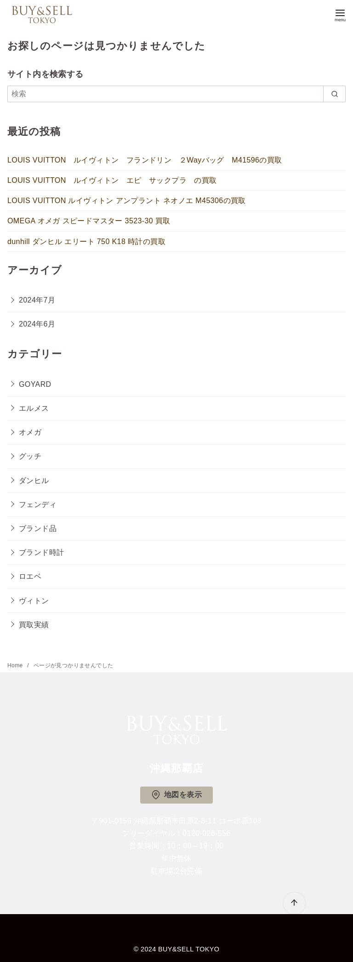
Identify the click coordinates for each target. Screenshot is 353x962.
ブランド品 (38, 528)
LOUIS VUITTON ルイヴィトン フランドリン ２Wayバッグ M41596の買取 (144, 160)
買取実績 (34, 625)
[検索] (176, 94)
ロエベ (30, 576)
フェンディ (38, 504)
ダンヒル (34, 480)
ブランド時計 (41, 552)
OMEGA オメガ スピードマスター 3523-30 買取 (89, 221)
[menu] (340, 14)
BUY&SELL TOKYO (188, 949)
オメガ (30, 432)
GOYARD (35, 384)
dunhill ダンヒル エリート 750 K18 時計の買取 (86, 241)
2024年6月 (37, 324)
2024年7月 (37, 300)
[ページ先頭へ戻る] (294, 903)
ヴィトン (34, 601)
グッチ (30, 456)
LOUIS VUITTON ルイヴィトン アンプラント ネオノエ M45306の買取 (126, 200)
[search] (334, 94)
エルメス (34, 408)
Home (15, 665)
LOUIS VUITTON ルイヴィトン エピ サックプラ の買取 (112, 180)
